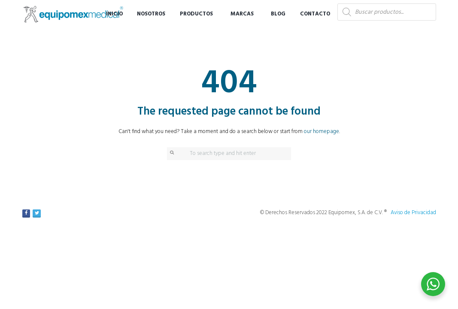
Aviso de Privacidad (413, 212)
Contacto (315, 13)
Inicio (114, 13)
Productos (196, 13)
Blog (278, 13)
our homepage (321, 131)
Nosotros (151, 13)
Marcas (242, 13)
